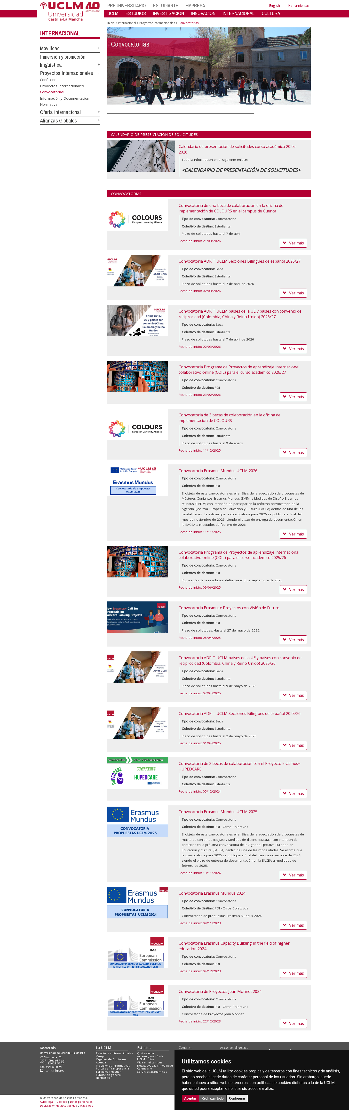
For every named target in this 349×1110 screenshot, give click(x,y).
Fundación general (109, 1075)
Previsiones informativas (113, 1065)
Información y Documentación (64, 98)
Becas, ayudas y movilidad (155, 1065)
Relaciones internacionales (114, 1053)
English (274, 5)
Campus (101, 1056)
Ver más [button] (293, 243)
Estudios (144, 1047)
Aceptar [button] (190, 1098)
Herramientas (298, 5)
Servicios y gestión (108, 1071)
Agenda (101, 1062)
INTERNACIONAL (238, 13)
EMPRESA (195, 5)
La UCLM (103, 1047)
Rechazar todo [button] (213, 1098)
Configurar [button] (237, 1098)
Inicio (111, 23)
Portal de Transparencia (112, 1068)
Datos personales (81, 1101)
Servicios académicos (152, 1071)
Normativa (48, 104)
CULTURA (271, 13)
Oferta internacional (60, 112)
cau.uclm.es (52, 1070)
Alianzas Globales (58, 120)
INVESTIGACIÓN (168, 13)
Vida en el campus (149, 1062)
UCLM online (146, 1059)
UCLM (112, 13)
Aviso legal (47, 1101)
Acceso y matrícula (150, 1056)
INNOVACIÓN (203, 13)
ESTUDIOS (136, 13)
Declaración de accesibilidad (58, 1105)
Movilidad (50, 48)
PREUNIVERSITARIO (126, 5)
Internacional (60, 33)
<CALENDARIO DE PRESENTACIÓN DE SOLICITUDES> (241, 170)
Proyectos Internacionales (66, 73)
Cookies (62, 1101)
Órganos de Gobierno (111, 1059)
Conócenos (49, 79)
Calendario (144, 1068)
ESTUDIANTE (165, 5)
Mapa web (86, 1105)
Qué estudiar (146, 1053)
